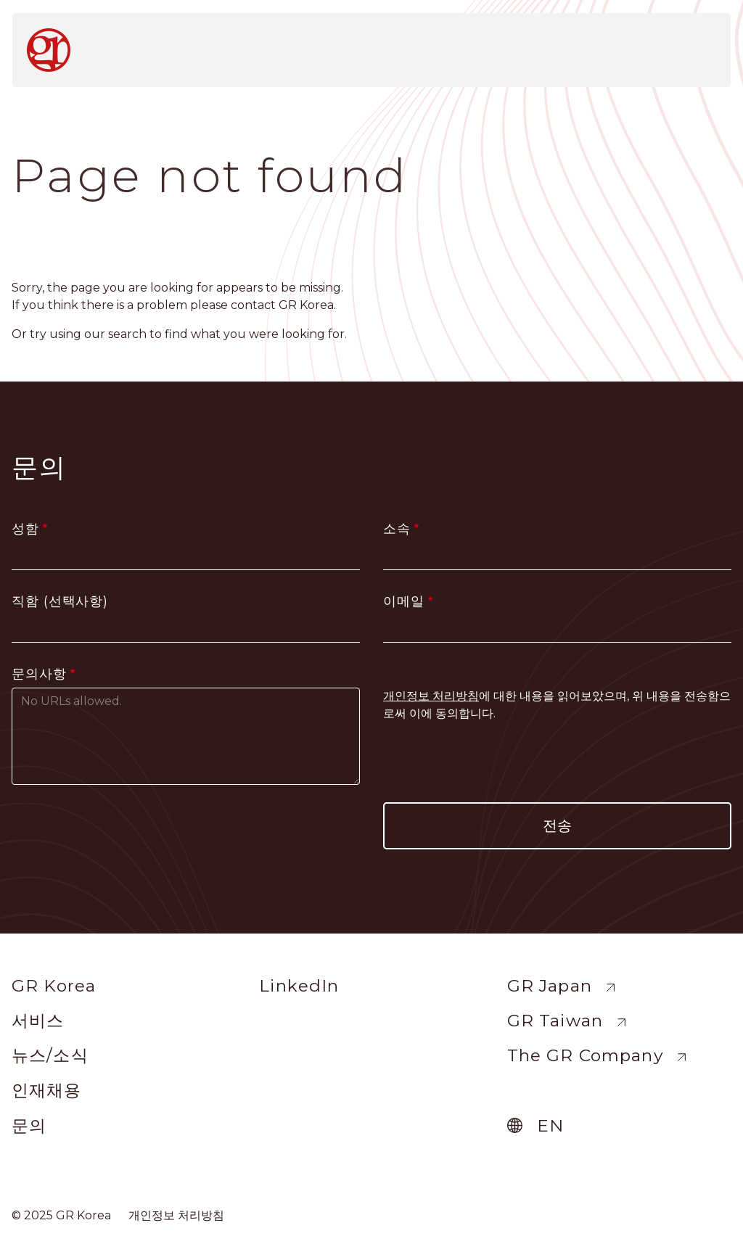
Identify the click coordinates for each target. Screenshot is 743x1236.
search (127, 334)
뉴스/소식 (50, 1055)
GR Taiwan (555, 1020)
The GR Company (585, 1055)
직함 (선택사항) (60, 601)
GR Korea (54, 986)
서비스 (38, 1020)
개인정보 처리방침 (176, 1215)
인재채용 (47, 1090)
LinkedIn (299, 986)
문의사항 (39, 674)
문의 (29, 1126)
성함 (25, 529)
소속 (397, 529)
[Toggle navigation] (701, 45)
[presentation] (557, 762)
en (550, 1126)
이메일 (403, 601)
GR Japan (549, 986)
